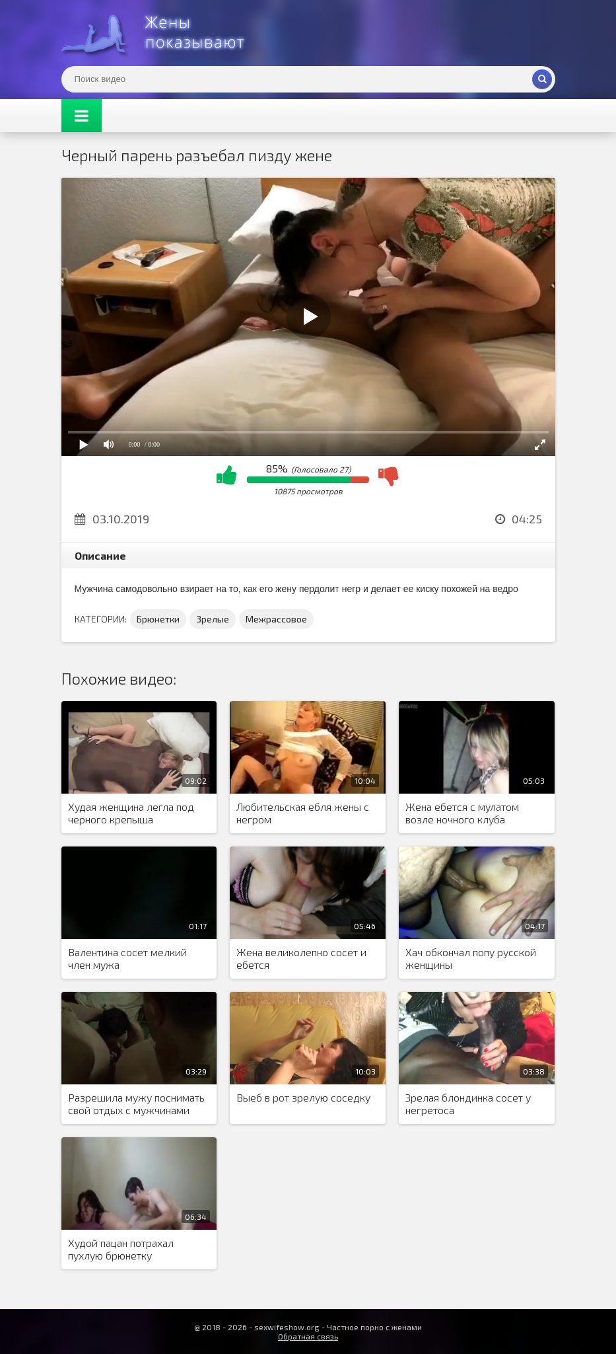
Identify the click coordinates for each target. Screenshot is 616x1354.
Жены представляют (160, 33)
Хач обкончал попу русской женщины (470, 958)
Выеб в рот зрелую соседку (303, 1097)
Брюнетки (158, 618)
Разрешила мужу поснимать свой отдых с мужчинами (136, 1103)
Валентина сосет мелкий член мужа (127, 958)
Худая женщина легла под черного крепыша (131, 812)
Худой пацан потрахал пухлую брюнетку (121, 1248)
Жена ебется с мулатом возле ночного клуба (462, 812)
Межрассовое (276, 618)
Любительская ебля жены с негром (302, 812)
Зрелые (212, 618)
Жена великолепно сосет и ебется (301, 958)
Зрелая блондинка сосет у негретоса (468, 1103)
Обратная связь (308, 1336)
